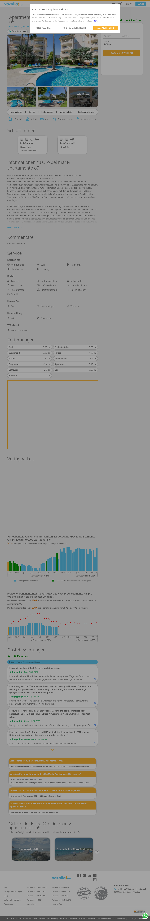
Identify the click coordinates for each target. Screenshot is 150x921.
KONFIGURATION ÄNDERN (74, 28)
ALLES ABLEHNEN (43, 28)
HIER (95, 21)
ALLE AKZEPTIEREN (106, 28)
